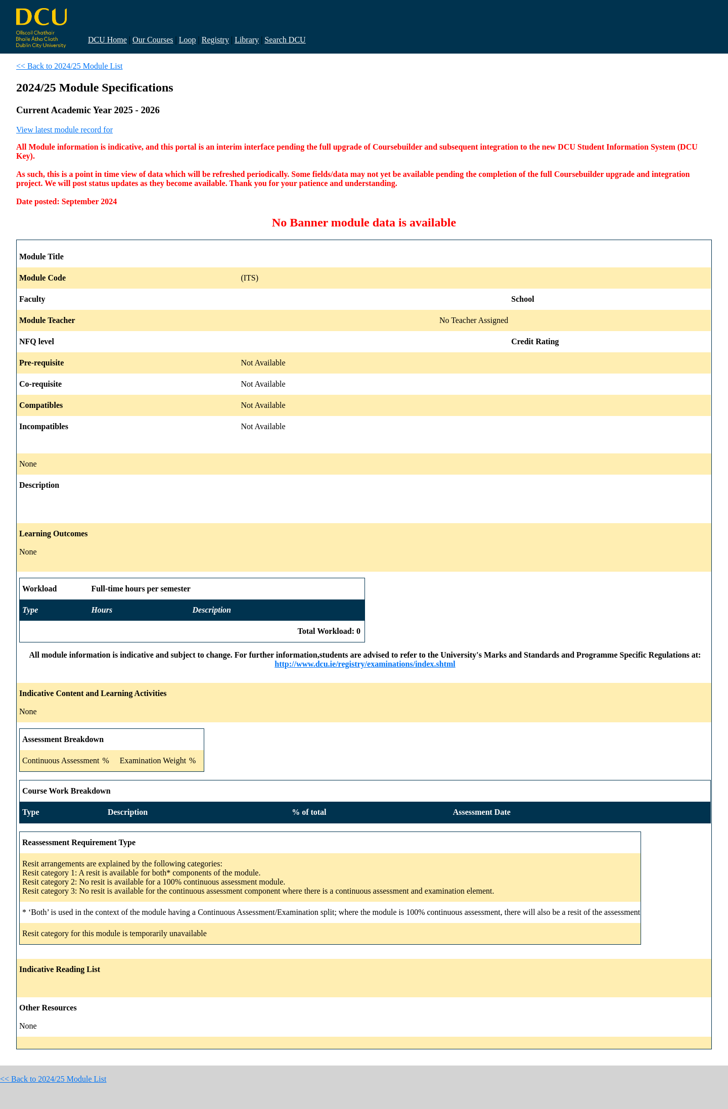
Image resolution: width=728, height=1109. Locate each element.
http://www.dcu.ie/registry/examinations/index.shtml (365, 664)
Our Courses (152, 39)
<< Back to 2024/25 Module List (69, 66)
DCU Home (107, 39)
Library (247, 39)
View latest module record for (64, 129)
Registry (215, 39)
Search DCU (284, 39)
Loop (187, 39)
